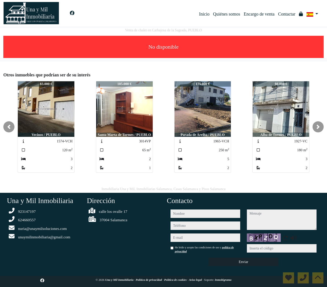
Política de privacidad (149, 279)
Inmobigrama (223, 279)
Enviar (243, 262)
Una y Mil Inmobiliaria (119, 279)
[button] (8, 126)
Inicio (204, 14)
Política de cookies (175, 279)
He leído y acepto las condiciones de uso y (204, 249)
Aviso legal (196, 279)
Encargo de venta (259, 14)
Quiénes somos (226, 14)
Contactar (286, 14)
